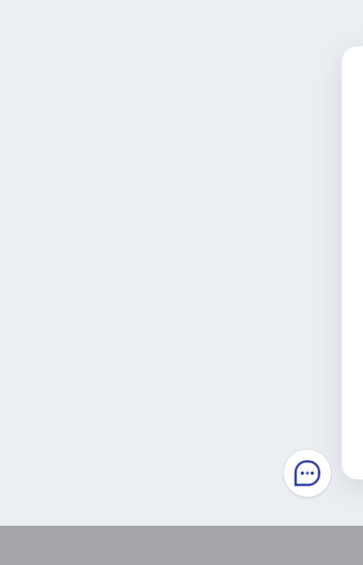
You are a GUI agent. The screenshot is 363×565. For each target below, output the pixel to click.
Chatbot (307, 473)
